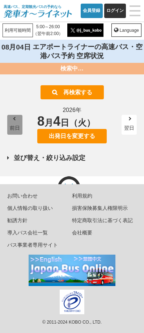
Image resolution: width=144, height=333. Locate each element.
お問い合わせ (22, 196)
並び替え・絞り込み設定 (49, 157)
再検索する (77, 92)
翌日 (129, 128)
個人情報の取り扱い (30, 208)
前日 (15, 128)
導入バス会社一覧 (27, 232)
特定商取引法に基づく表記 (102, 220)
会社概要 (82, 232)
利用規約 (82, 196)
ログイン (115, 10)
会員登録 (91, 10)
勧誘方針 (17, 220)
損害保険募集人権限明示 (100, 208)
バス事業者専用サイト (32, 245)
